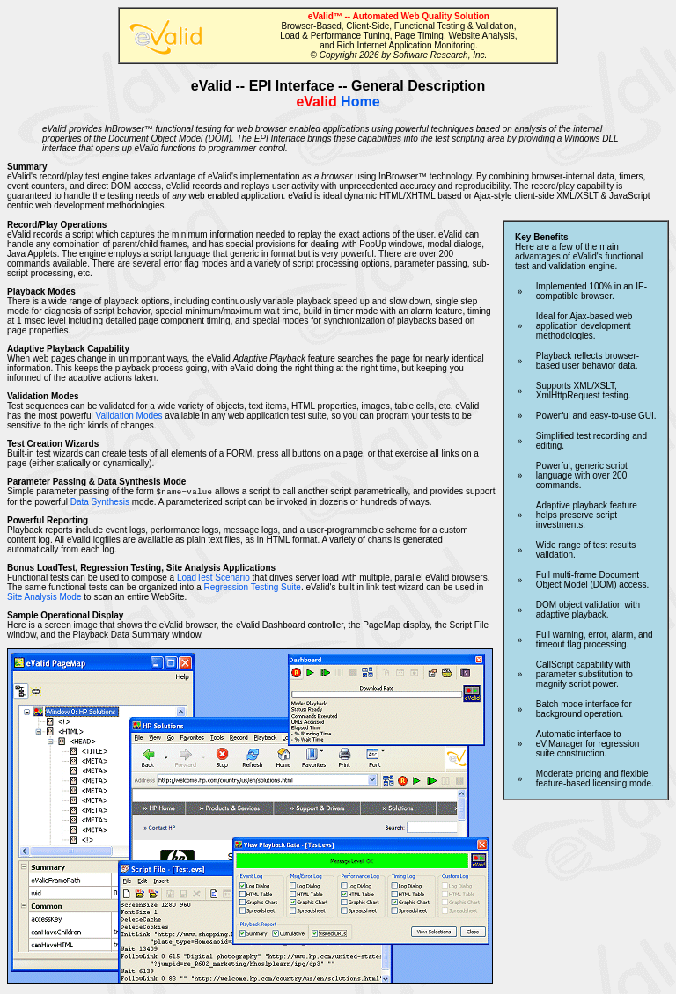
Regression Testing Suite (251, 588)
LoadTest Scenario (213, 578)
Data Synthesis (99, 503)
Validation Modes (129, 415)
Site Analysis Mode (44, 598)
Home (337, 101)
